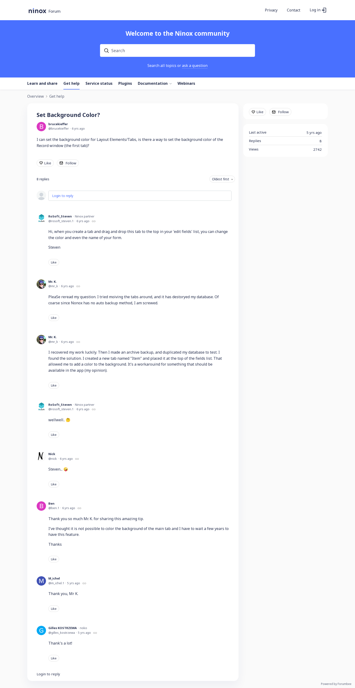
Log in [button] (315, 10)
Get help (71, 83)
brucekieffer (58, 124)
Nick (51, 454)
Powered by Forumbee (336, 684)
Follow (71, 163)
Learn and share (42, 83)
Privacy (271, 10)
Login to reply (62, 195)
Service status (98, 83)
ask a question (195, 65)
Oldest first (220, 179)
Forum (54, 11)
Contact (293, 10)
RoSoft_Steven (60, 216)
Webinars (186, 83)
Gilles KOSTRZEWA (62, 628)
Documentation (153, 83)
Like (47, 163)
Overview (35, 96)
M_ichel (54, 578)
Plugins (125, 83)
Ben (51, 503)
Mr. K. (52, 281)
